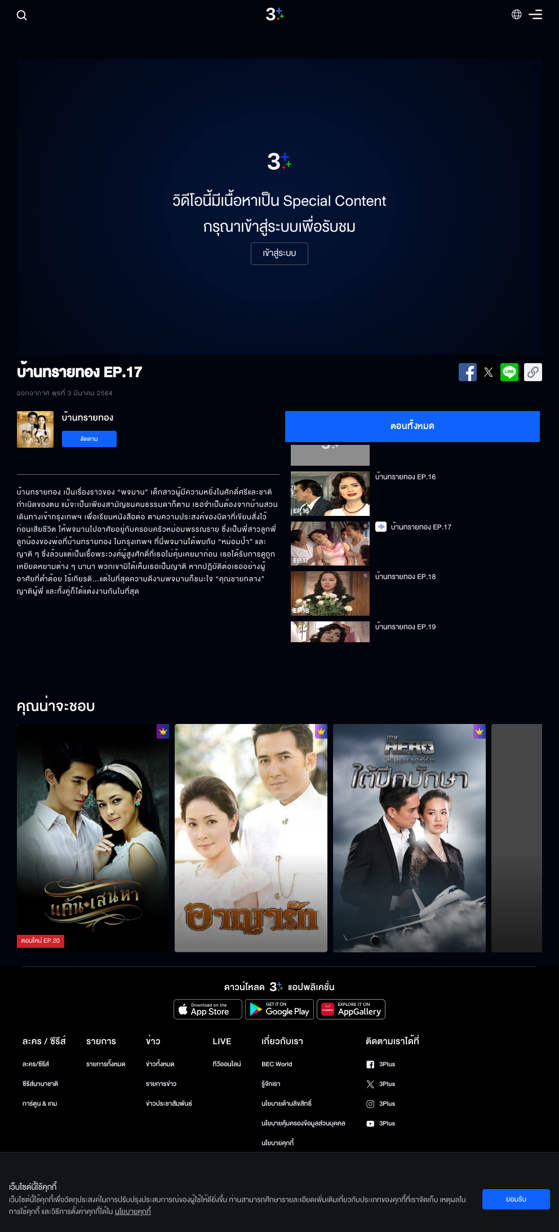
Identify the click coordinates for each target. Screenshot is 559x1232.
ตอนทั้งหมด (413, 426)
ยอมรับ (516, 1199)
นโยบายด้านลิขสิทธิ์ (286, 1103)
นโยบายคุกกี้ (277, 1143)
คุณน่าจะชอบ (56, 707)
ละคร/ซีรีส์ (36, 1064)
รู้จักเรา (270, 1084)
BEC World (276, 1064)
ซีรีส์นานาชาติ (40, 1084)
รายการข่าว (161, 1084)
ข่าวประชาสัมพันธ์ (169, 1103)
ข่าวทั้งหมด (160, 1064)
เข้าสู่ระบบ (279, 253)
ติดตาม (89, 439)
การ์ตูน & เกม (40, 1103)
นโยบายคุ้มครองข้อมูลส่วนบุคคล (303, 1123)
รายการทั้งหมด (105, 1064)
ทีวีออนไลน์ (226, 1064)
